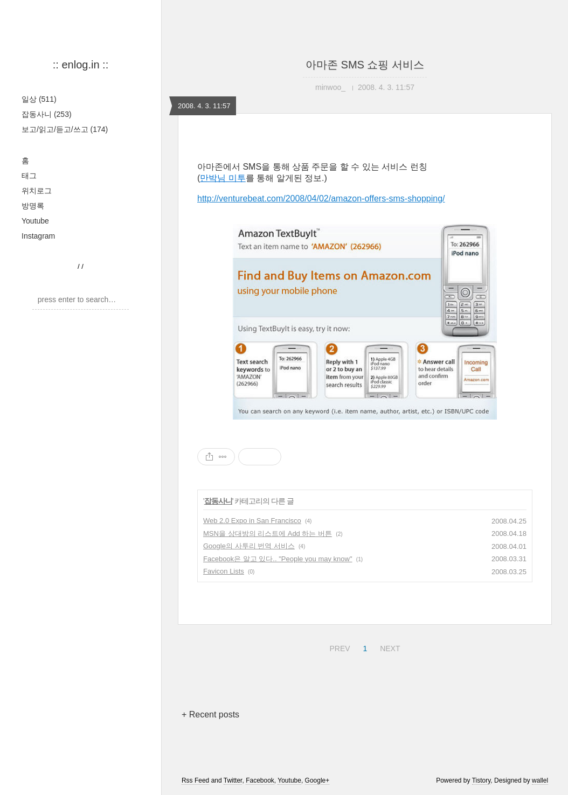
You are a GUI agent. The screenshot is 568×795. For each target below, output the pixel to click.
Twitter (233, 780)
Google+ (317, 780)
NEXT (388, 647)
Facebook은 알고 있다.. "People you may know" (277, 559)
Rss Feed (195, 780)
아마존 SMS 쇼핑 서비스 (365, 65)
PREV (338, 647)
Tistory (481, 780)
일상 (39, 99)
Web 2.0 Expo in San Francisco (252, 521)
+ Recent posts (210, 714)
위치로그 (37, 190)
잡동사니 (47, 114)
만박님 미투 (222, 178)
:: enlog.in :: (80, 65)
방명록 (33, 205)
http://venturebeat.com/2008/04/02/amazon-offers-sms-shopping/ (321, 198)
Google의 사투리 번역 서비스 (249, 546)
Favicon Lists (223, 571)
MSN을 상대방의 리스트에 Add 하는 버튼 (267, 533)
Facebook (260, 780)
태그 (29, 175)
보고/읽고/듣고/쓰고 (65, 129)
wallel (540, 780)
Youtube (35, 221)
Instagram (38, 236)
